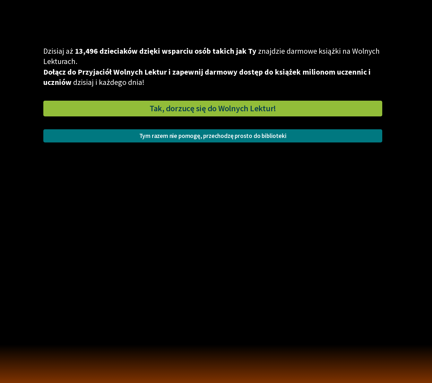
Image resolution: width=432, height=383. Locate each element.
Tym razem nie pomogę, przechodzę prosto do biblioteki (213, 136)
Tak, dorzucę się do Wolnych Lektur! (213, 108)
